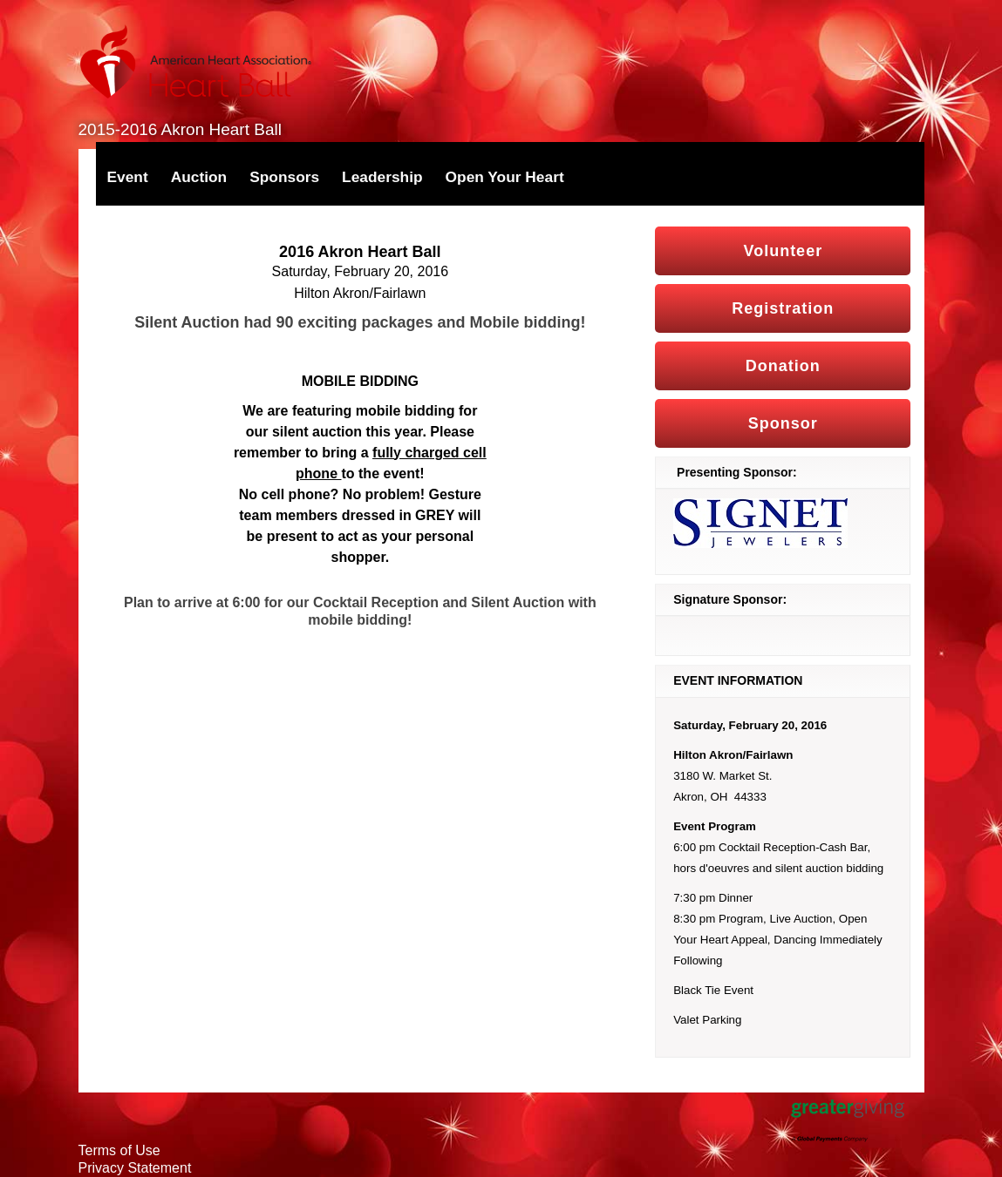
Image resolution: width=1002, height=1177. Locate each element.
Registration (783, 308)
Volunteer (782, 251)
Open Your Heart (505, 177)
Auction (199, 177)
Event (127, 177)
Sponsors (284, 177)
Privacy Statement (135, 1167)
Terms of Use (119, 1150)
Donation (783, 366)
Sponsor (783, 423)
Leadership (382, 177)
